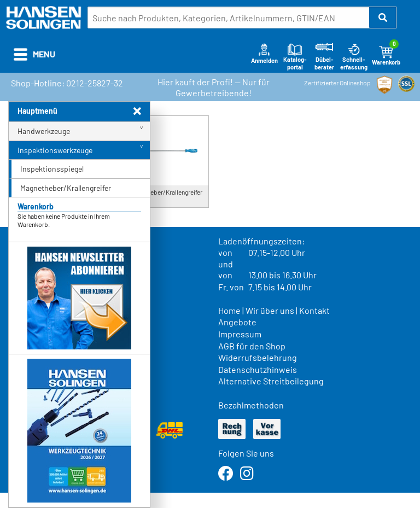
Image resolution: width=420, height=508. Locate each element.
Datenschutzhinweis (257, 369)
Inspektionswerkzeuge (55, 150)
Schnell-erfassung (354, 56)
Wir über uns (270, 310)
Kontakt (314, 310)
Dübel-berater (324, 56)
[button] (382, 17)
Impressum (239, 334)
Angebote (237, 322)
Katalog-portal (295, 56)
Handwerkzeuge (44, 131)
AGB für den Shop (251, 346)
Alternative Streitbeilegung (271, 381)
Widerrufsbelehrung (257, 357)
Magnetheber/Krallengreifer (65, 187)
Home (229, 310)
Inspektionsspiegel (52, 168)
